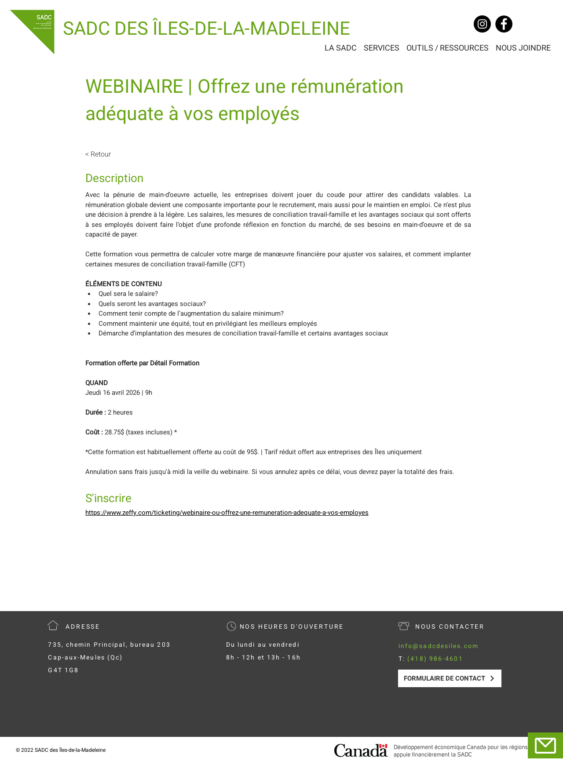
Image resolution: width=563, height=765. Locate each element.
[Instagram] (482, 24)
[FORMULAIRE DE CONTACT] (449, 678)
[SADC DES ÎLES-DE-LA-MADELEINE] (206, 29)
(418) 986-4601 (435, 658)
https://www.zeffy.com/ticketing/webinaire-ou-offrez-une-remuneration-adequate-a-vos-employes (227, 512)
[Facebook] (503, 24)
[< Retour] (109, 154)
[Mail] (545, 745)
